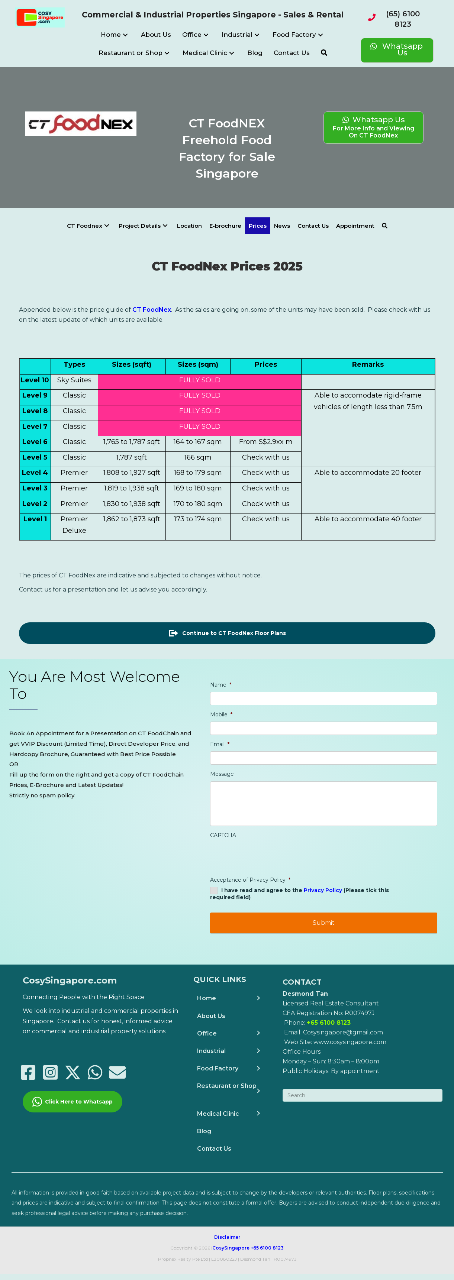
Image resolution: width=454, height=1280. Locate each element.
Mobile (221, 714)
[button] (125, 34)
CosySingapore (230, 1253)
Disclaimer (227, 1242)
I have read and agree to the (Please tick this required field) (299, 909)
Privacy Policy (323, 905)
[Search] (362, 1101)
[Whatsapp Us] (397, 50)
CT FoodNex (151, 309)
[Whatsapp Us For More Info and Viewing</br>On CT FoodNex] (373, 127)
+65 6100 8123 (267, 1253)
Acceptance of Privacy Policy (250, 894)
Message (222, 774)
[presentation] (266, 870)
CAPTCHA (223, 850)
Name (220, 684)
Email (219, 744)
